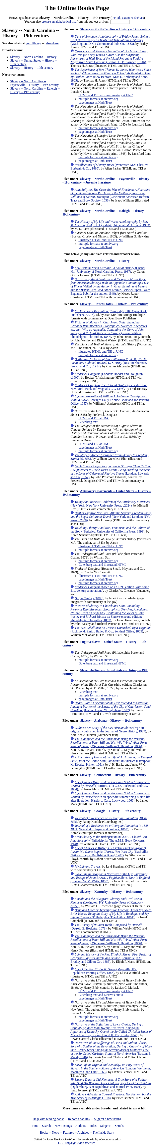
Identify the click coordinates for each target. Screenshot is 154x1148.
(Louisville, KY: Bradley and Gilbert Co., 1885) (110, 958)
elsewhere (52, 43)
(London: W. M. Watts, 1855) (110, 877)
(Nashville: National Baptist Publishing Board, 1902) (109, 851)
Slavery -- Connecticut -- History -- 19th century (113, 775)
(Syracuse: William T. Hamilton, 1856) (108, 742)
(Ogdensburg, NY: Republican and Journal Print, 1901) (110, 1083)
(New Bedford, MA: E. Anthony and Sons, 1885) (110, 75)
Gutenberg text (87, 422)
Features (68, 1132)
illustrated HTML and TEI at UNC (100, 240)
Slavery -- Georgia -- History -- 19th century (110, 811)
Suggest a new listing (107, 1119)
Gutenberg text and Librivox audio (100, 994)
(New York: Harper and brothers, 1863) (109, 827)
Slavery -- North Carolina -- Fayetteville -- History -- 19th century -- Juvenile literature (106, 180)
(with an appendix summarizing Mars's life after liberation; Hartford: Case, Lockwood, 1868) (110, 797)
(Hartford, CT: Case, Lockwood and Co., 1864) (110, 785)
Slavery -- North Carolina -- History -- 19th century (115, 29)
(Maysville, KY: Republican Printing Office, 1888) (103, 970)
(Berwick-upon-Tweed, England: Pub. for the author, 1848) (110, 286)
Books (44, 1132)
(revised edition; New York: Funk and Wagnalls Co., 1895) (109, 386)
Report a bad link (79, 1119)
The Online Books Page (77, 7)
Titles (92, 1125)
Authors (80, 1125)
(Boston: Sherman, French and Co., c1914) (109, 362)
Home (34, 1125)
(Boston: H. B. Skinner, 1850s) (108, 57)
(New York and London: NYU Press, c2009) (110, 516)
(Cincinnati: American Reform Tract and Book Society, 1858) (110, 195)
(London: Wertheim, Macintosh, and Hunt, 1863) (110, 1068)
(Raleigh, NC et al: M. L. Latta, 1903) (110, 223)
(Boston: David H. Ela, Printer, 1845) (111, 1030)
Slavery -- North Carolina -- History (33, 57)
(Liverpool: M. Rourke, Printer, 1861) (111, 761)
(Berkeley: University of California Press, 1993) (110, 529)
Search (46, 1125)
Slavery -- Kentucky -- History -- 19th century (111, 891)
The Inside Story (103, 1132)
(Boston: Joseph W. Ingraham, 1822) (110, 706)
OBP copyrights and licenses (76, 1143)
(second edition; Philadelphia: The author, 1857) (109, 329)
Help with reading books (48, 1119)
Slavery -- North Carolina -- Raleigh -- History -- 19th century (35, 90)
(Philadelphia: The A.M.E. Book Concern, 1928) (108, 840)
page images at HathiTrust (95, 102)
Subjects (105, 1125)
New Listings (63, 1125)
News (55, 1132)
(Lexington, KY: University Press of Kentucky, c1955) (107, 902)
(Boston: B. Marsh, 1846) (111, 1050)
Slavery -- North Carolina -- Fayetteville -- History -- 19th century (34, 83)
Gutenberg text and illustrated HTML (102, 564)
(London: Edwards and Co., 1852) (110, 472)
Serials (119, 1125)
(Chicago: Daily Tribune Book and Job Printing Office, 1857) (109, 400)
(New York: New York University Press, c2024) (110, 503)
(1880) (89, 598)
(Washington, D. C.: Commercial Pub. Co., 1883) (110, 40)
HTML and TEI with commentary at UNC (105, 95)
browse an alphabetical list (59, 21)
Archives (83, 1132)
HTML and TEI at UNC (93, 418)
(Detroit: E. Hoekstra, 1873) (106, 926)
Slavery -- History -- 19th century (31, 67)
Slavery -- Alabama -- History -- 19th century (111, 720)
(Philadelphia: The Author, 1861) (110, 913)
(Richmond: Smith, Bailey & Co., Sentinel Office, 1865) (110, 629)
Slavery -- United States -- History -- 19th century (114, 304)
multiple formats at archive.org (98, 99)
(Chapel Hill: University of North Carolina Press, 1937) (107, 269)
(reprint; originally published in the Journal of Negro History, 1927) (108, 729)
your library (33, 43)
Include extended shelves (127, 17)
